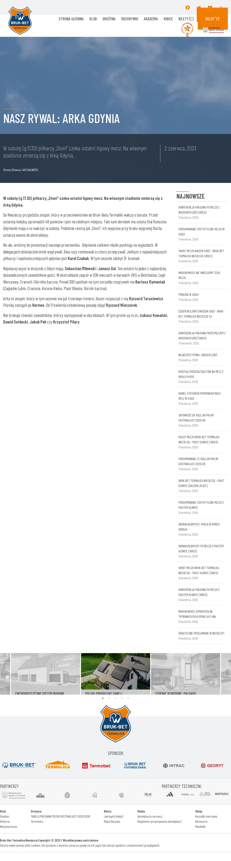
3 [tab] (115, 698)
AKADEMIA (151, 18)
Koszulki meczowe (206, 816)
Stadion (4, 816)
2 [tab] (109, 698)
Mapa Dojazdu (112, 821)
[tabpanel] (116, 674)
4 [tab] (122, 698)
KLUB (93, 18)
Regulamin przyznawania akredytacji (160, 821)
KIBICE (168, 18)
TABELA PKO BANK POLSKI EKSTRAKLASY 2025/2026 (60, 816)
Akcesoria (201, 821)
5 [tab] (128, 698)
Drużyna (109, 18)
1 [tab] (103, 698)
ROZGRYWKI (129, 18)
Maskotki (200, 826)
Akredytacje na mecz (150, 816)
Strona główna (71, 18)
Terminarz (37, 821)
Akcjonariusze (8, 826)
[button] (221, 7)
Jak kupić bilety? (114, 816)
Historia (5, 821)
